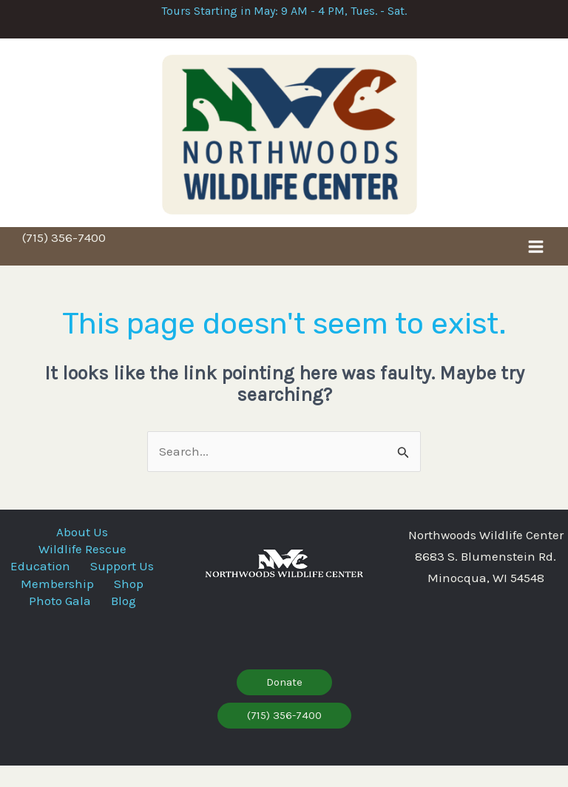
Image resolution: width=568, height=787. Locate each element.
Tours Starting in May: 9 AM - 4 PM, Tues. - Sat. (284, 10)
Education (82, 579)
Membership (52, 609)
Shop (134, 609)
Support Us (82, 594)
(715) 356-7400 (64, 256)
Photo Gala (55, 624)
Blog (128, 624)
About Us (82, 550)
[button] (284, 704)
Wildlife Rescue (82, 565)
